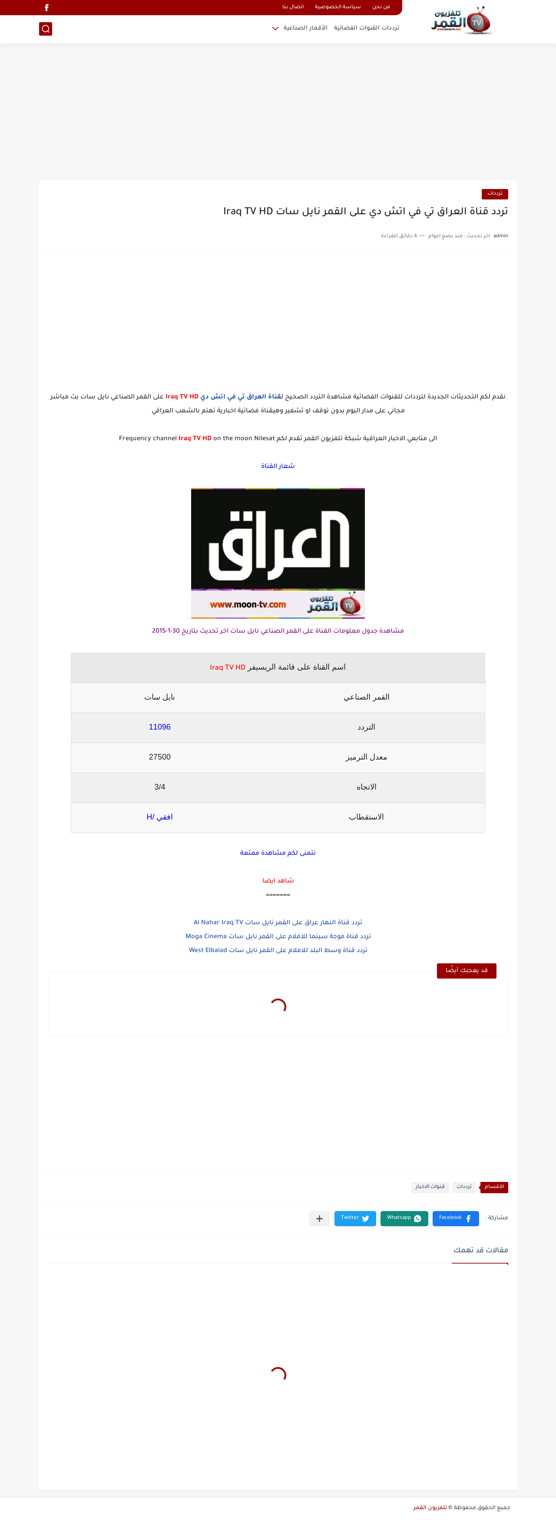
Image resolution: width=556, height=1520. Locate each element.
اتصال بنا (293, 7)
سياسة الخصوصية (338, 7)
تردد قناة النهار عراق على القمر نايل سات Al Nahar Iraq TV (278, 923)
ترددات (495, 194)
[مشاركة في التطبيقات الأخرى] (319, 1218)
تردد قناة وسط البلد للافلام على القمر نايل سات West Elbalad (278, 951)
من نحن (381, 7)
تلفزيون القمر (430, 1508)
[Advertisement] (278, 113)
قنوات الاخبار (430, 1187)
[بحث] (45, 29)
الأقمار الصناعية (306, 28)
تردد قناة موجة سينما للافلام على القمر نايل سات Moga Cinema (278, 937)
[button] (456, 1218)
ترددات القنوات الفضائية (367, 28)
